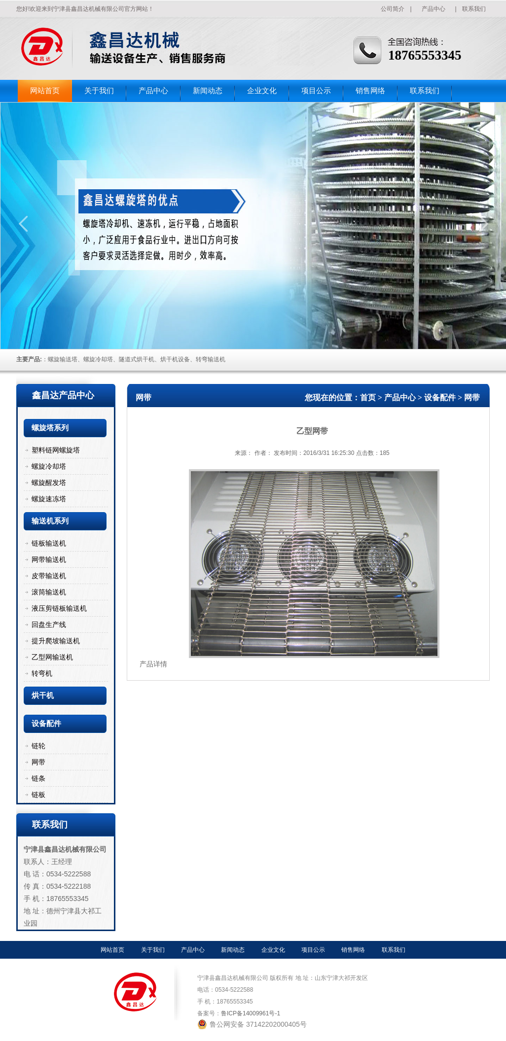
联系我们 (474, 8)
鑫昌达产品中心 (63, 395)
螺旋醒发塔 (49, 482)
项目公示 (316, 91)
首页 (368, 397)
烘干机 (43, 695)
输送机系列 (50, 521)
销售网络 (370, 91)
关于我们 (99, 91)
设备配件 (46, 724)
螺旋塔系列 (50, 428)
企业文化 (262, 91)
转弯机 (42, 673)
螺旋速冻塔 (49, 499)
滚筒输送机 (49, 592)
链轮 (38, 746)
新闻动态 (207, 91)
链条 (38, 778)
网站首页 (45, 91)
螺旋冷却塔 (49, 466)
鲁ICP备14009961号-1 (250, 1013)
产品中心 (433, 8)
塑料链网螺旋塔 (56, 450)
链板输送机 (49, 543)
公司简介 (392, 8)
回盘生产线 (49, 624)
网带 (38, 762)
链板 (38, 794)
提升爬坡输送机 (56, 641)
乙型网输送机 (52, 657)
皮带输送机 (49, 576)
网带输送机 (49, 559)
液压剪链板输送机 (59, 608)
